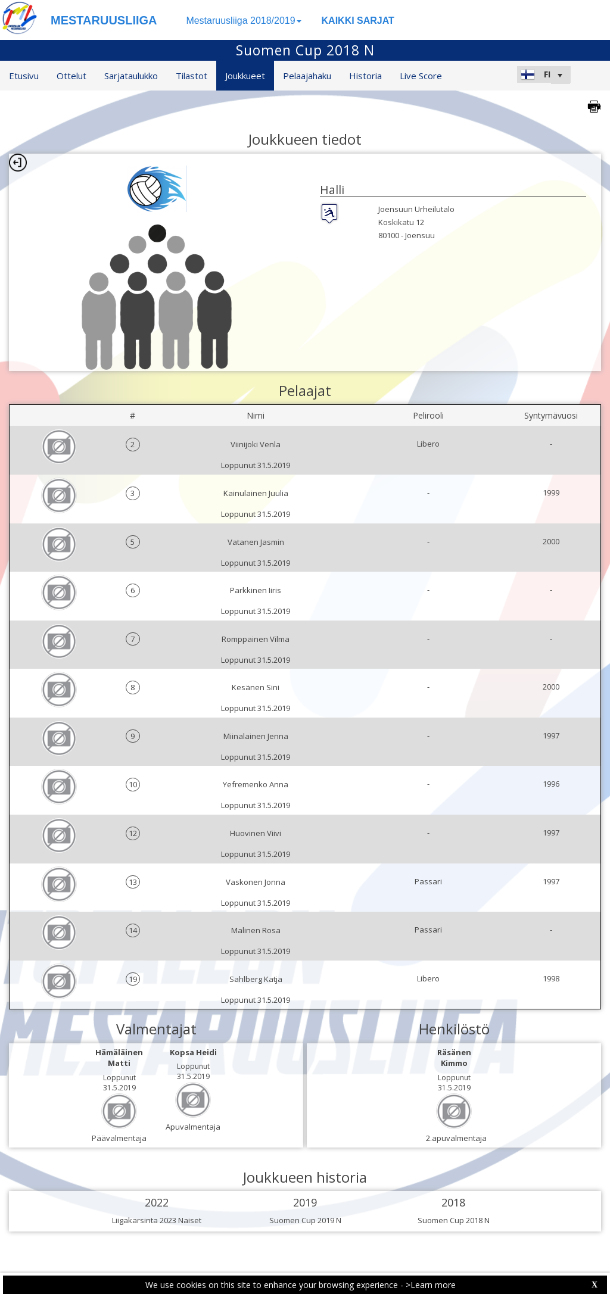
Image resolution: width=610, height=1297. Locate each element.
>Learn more (431, 1284)
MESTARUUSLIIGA (104, 20)
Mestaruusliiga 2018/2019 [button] (243, 20)
